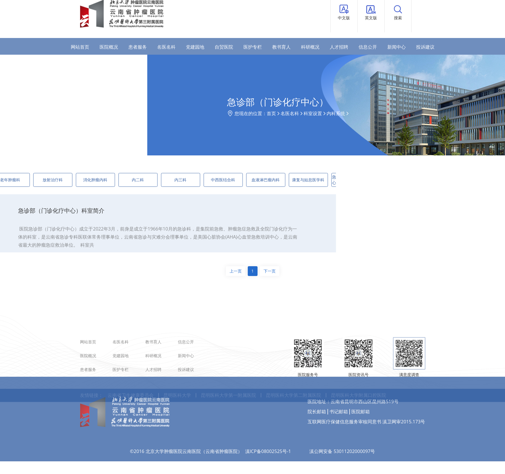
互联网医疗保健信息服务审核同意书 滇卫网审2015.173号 (366, 406)
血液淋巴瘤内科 (245, 179)
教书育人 (281, 47)
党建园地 (195, 47)
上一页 (236, 271)
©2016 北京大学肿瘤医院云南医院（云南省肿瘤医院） (186, 435)
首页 (305, 113)
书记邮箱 (338, 396)
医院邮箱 (360, 396)
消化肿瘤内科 (75, 179)
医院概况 (109, 47)
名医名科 (166, 47)
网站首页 (80, 47)
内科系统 (369, 113)
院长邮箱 (317, 396)
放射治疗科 (32, 179)
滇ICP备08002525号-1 (268, 435)
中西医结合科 (202, 179)
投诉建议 (425, 47)
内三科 (160, 179)
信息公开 (368, 47)
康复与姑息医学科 (288, 179)
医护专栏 (252, 47)
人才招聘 (339, 47)
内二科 (117, 179)
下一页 (270, 271)
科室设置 (346, 113)
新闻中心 (396, 47)
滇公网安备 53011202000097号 (342, 435)
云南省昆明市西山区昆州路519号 (364, 385)
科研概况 (310, 47)
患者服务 (137, 47)
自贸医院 (224, 47)
